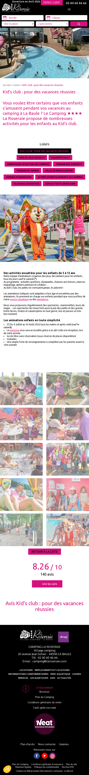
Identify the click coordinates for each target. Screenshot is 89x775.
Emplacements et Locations (52, 670)
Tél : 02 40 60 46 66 (44, 657)
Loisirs (16, 85)
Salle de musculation (59, 170)
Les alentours (39, 678)
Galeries (64, 744)
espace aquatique (19, 299)
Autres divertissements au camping (60, 177)
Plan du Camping (44, 697)
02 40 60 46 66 (76, 3)
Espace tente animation (60, 183)
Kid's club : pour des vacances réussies (42, 85)
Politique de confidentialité (46, 767)
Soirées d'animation (18, 177)
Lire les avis (49, 583)
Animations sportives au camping (28, 164)
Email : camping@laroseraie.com (44, 661)
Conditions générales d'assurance (47, 764)
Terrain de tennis (27, 170)
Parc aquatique (60, 674)
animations (42, 299)
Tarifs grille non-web (44, 707)
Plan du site (71, 764)
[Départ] (66, 17)
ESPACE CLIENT (51, 2)
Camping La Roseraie (44, 647)
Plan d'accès (27, 744)
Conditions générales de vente (44, 702)
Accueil (7, 85)
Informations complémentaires (28, 674)
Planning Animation (26, 183)
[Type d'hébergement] (52, 23)
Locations (26, 670)
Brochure (44, 691)
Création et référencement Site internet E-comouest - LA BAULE (44, 771)
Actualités (64, 678)
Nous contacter (47, 744)
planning (14, 330)
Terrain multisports (69, 164)
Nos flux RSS (68, 767)
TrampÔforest (60, 157)
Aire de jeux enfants (32, 157)
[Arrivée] (23, 17)
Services (23, 678)
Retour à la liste (45, 551)
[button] (7, 769)
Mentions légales (23, 767)
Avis (52, 678)
